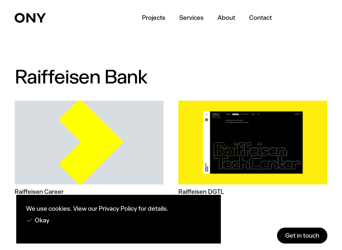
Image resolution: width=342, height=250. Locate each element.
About (226, 17)
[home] (30, 18)
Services (191, 17)
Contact (260, 17)
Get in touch (302, 235)
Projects (153, 17)
